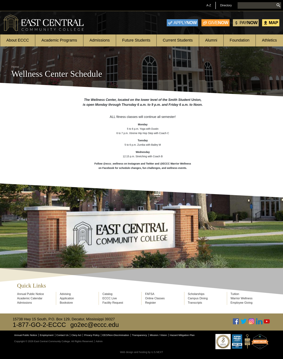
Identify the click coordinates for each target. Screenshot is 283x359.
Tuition (235, 294)
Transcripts (195, 302)
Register (150, 302)
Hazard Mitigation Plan (182, 335)
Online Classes (155, 298)
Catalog (107, 294)
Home (15, 66)
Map (273, 22)
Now (185, 22)
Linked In (259, 321)
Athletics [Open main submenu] (269, 40)
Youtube (266, 321)
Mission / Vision (158, 335)
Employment (47, 335)
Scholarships (196, 294)
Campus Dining (198, 298)
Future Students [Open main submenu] (136, 40)
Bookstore (66, 302)
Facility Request (112, 302)
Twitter (243, 321)
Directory (226, 5)
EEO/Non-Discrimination (115, 335)
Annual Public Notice (30, 294)
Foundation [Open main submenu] (239, 40)
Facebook (236, 321)
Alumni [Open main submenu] (211, 40)
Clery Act (76, 335)
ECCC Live (109, 298)
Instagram (251, 321)
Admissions (24, 302)
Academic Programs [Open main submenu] (59, 40)
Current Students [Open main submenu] (178, 40)
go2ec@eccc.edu (94, 324)
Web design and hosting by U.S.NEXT (141, 352)
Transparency (139, 335)
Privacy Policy (92, 335)
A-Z (208, 5)
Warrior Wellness (241, 298)
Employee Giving (241, 302)
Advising (65, 294)
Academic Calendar (30, 298)
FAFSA (149, 294)
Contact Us (62, 335)
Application (67, 298)
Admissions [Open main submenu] (100, 40)
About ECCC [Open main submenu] (17, 40)
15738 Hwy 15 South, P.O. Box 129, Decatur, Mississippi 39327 (64, 319)
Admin (99, 341)
